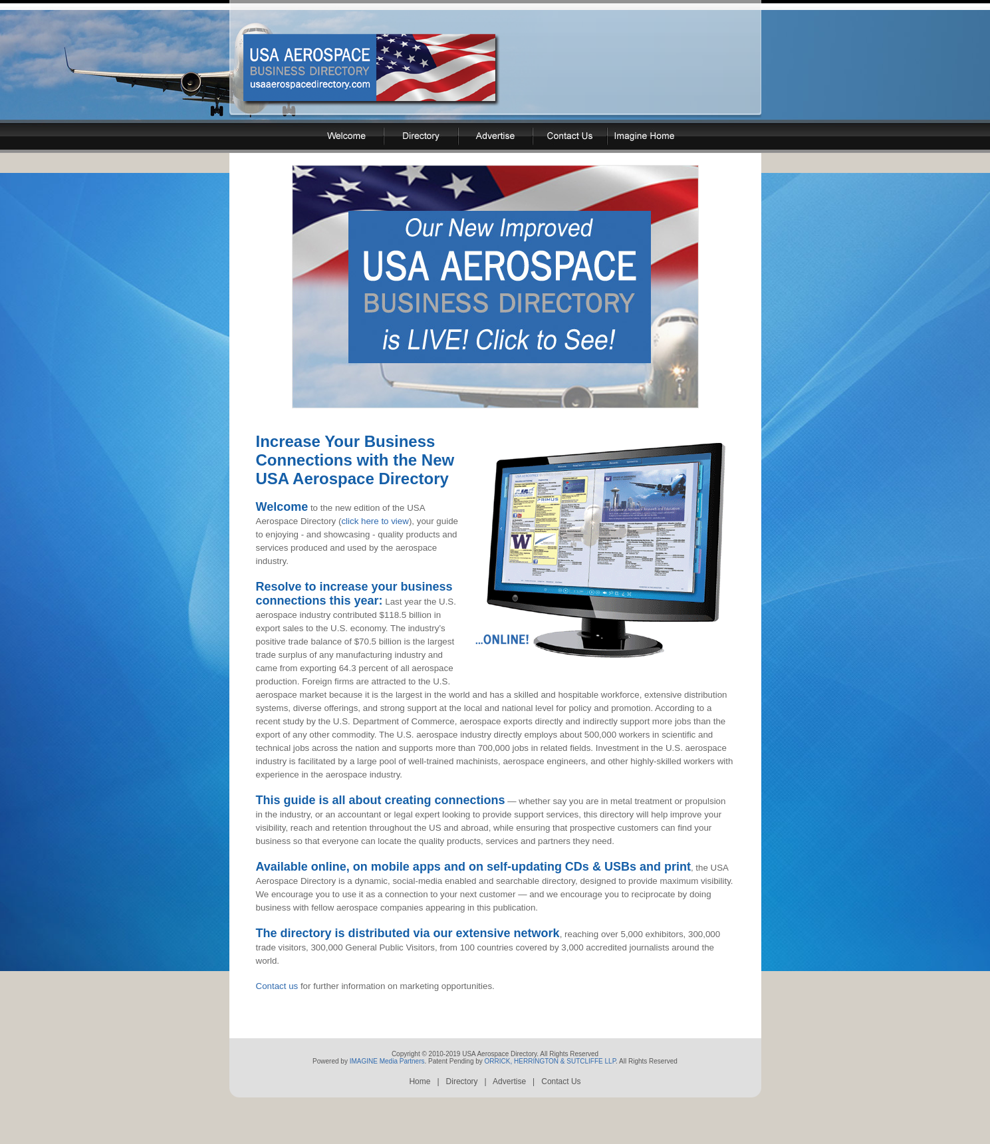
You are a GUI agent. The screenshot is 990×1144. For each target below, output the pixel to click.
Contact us (277, 1010)
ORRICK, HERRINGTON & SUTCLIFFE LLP (550, 1090)
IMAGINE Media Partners (387, 1090)
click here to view (374, 532)
